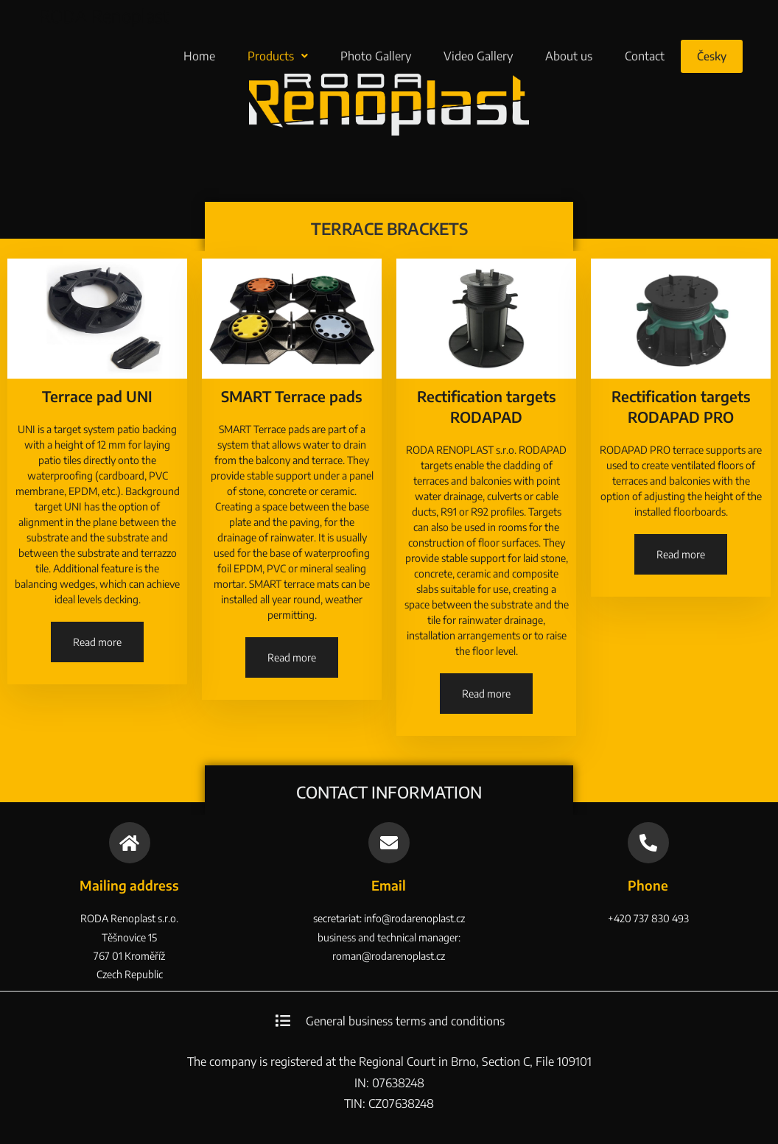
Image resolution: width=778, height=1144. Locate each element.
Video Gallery (478, 56)
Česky (711, 56)
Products (278, 56)
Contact (645, 56)
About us (568, 56)
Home (199, 56)
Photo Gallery (375, 56)
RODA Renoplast (104, 15)
